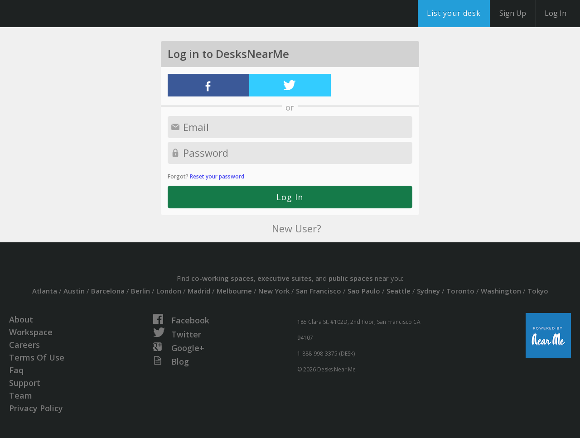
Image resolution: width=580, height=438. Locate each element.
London (168, 290)
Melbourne (234, 290)
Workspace (31, 332)
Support (24, 382)
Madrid (199, 290)
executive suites (284, 278)
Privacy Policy (36, 408)
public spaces (351, 278)
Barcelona (108, 290)
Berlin (140, 290)
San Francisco (318, 290)
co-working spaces (222, 278)
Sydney (428, 290)
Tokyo (537, 290)
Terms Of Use (36, 357)
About (21, 319)
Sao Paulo (364, 290)
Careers (24, 344)
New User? (296, 228)
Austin (74, 290)
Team (20, 395)
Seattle (399, 290)
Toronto (460, 290)
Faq (16, 370)
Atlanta (44, 290)
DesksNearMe (63, 13)
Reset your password (217, 176)
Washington (501, 290)
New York (274, 290)
